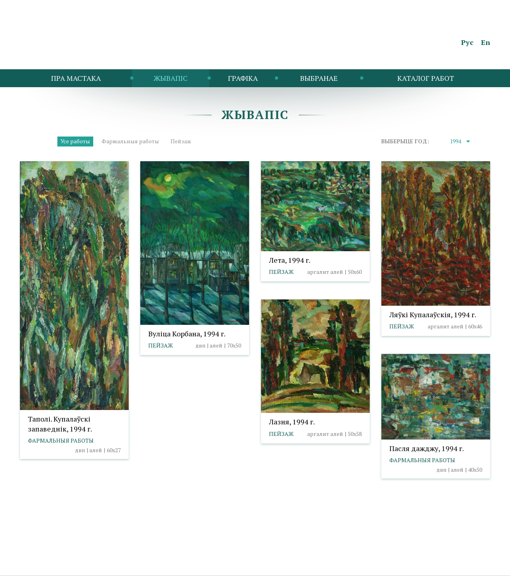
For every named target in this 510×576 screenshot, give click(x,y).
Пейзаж (181, 141)
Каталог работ (425, 78)
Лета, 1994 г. (289, 260)
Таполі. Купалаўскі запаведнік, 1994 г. (60, 423)
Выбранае (319, 78)
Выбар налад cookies (151, 554)
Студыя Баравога (467, 565)
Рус (467, 42)
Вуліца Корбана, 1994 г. (187, 333)
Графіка (243, 78)
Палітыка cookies (93, 554)
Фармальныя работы (130, 141)
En (485, 42)
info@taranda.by (41, 554)
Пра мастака (76, 78)
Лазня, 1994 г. (292, 421)
